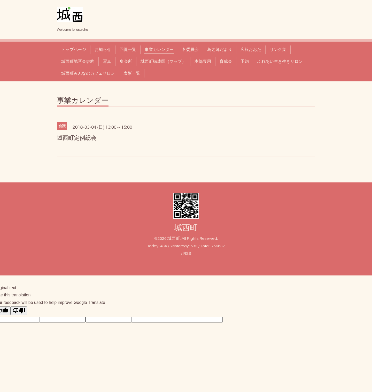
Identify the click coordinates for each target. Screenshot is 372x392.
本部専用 (203, 61)
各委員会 (190, 50)
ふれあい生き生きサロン (280, 61)
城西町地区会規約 (77, 61)
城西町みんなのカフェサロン (88, 73)
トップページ (73, 50)
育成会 (226, 61)
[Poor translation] (19, 310)
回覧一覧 (128, 50)
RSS (187, 253)
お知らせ (103, 50)
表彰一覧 (131, 73)
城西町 (186, 228)
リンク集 (278, 50)
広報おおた (251, 50)
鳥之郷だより (219, 50)
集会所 (126, 61)
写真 (107, 61)
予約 (245, 61)
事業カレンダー (159, 50)
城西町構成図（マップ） (163, 61)
